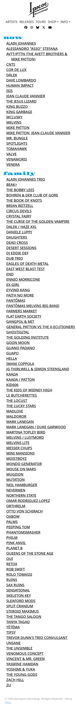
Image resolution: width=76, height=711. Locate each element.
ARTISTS (11, 22)
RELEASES (26, 22)
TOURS (41, 22)
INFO (64, 22)
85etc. (8, 702)
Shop (52, 22)
